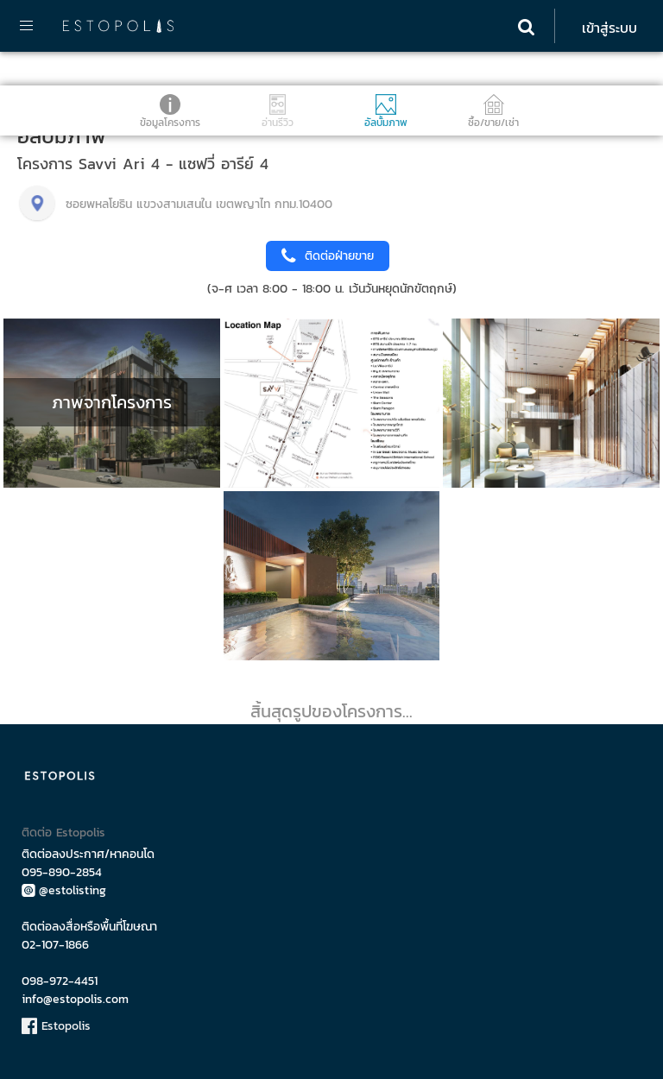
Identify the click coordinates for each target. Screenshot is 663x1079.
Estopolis (56, 1026)
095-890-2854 (62, 872)
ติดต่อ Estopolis (63, 832)
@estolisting (64, 890)
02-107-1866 (55, 945)
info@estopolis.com (75, 999)
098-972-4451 (60, 981)
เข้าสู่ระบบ (609, 27)
